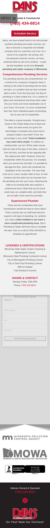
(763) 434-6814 (25, 23)
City (5, 299)
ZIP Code (7, 309)
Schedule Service (25, 33)
